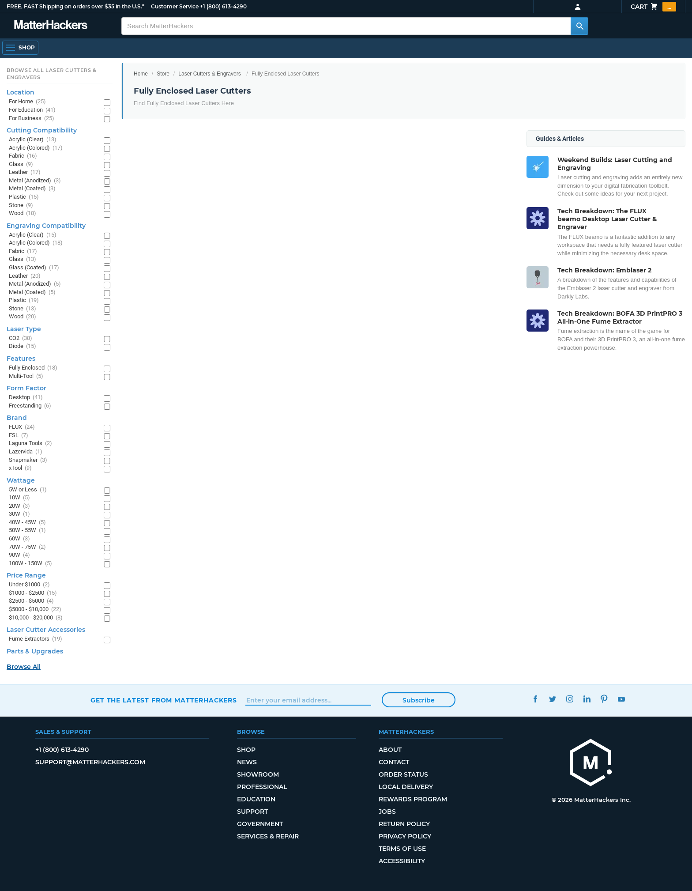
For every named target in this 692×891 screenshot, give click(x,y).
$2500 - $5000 (31, 601)
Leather (25, 172)
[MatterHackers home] (591, 763)
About (390, 750)
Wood (22, 213)
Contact (394, 762)
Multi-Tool (26, 376)
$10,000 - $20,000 (36, 618)
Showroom (258, 774)
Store (163, 74)
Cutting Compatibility (42, 130)
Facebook (535, 699)
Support (252, 811)
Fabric (23, 156)
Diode (22, 346)
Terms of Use (402, 849)
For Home (27, 102)
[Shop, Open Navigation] (20, 48)
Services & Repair (268, 836)
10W (19, 498)
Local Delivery (406, 787)
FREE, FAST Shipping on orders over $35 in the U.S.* (75, 6)
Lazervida (25, 452)
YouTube (621, 699)
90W (19, 555)
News (247, 762)
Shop (246, 750)
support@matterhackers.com (90, 762)
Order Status (403, 774)
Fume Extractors (35, 639)
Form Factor (26, 388)
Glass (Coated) (34, 268)
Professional (262, 787)
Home (141, 74)
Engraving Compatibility (46, 226)
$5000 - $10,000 (35, 609)
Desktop (26, 397)
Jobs (387, 811)
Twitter (552, 699)
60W (19, 539)
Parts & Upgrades (35, 651)
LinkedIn (586, 699)
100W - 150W (30, 563)
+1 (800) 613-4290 (223, 6)
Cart (653, 6)
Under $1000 (29, 585)
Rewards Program (413, 799)
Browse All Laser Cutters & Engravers (52, 73)
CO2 (20, 338)
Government (260, 824)
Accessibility (402, 861)
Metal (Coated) (32, 189)
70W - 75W (27, 547)
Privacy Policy (405, 836)
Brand (17, 418)
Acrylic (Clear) (32, 140)
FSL (18, 435)
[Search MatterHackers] (579, 26)
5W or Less (28, 490)
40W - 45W (27, 522)
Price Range (26, 575)
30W (19, 514)
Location (20, 92)
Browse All (24, 667)
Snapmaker (28, 460)
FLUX (22, 427)
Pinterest (604, 699)
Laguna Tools (30, 443)
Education (256, 799)
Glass (21, 164)
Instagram (569, 699)
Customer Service (175, 6)
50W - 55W (27, 530)
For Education (32, 110)
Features (21, 358)
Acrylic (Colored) (36, 148)
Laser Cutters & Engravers (209, 74)
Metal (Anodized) (35, 181)
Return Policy (404, 824)
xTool (20, 468)
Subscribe (418, 700)
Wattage (21, 480)
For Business (31, 118)
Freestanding (30, 406)
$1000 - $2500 (33, 593)
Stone (21, 205)
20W (19, 506)
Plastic (24, 197)
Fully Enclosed (33, 368)
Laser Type (24, 329)
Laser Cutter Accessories (46, 630)
